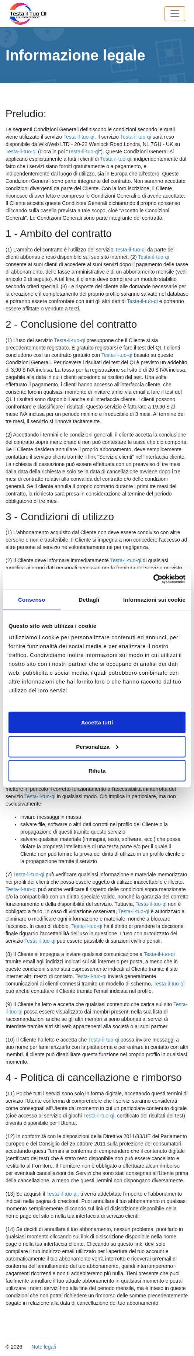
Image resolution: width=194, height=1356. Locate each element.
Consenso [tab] (31, 599)
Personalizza (97, 746)
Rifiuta (97, 771)
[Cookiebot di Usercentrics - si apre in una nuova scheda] (153, 579)
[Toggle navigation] (174, 13)
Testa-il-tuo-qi (78, 137)
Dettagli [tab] (89, 599)
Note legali (43, 1347)
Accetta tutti (97, 722)
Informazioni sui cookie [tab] (154, 599)
